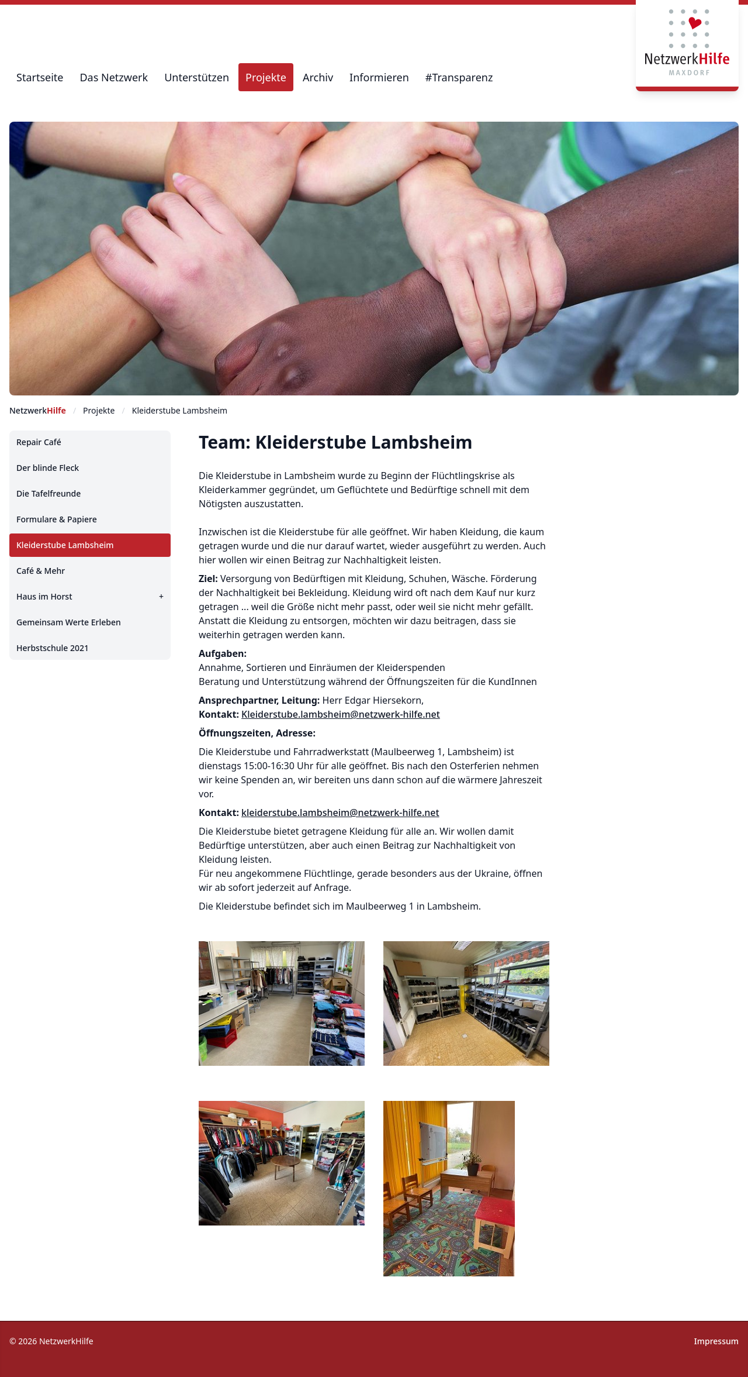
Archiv (318, 77)
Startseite (39, 77)
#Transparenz (459, 77)
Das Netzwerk (113, 77)
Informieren (379, 77)
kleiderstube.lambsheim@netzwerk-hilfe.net (340, 812)
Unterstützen (196, 77)
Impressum (716, 1341)
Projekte (265, 77)
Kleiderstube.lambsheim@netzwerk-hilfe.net (340, 714)
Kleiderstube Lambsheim (179, 410)
